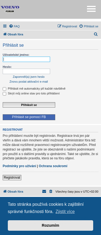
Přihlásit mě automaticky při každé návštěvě (34, 88)
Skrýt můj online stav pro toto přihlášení (31, 93)
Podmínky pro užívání (19, 166)
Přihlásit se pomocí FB (29, 117)
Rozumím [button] (50, 225)
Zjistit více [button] (65, 211)
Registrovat (12, 177)
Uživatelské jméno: (16, 54)
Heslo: (7, 66)
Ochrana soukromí (53, 166)
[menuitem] (14, 26)
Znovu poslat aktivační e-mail (28, 81)
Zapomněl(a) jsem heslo (29, 76)
